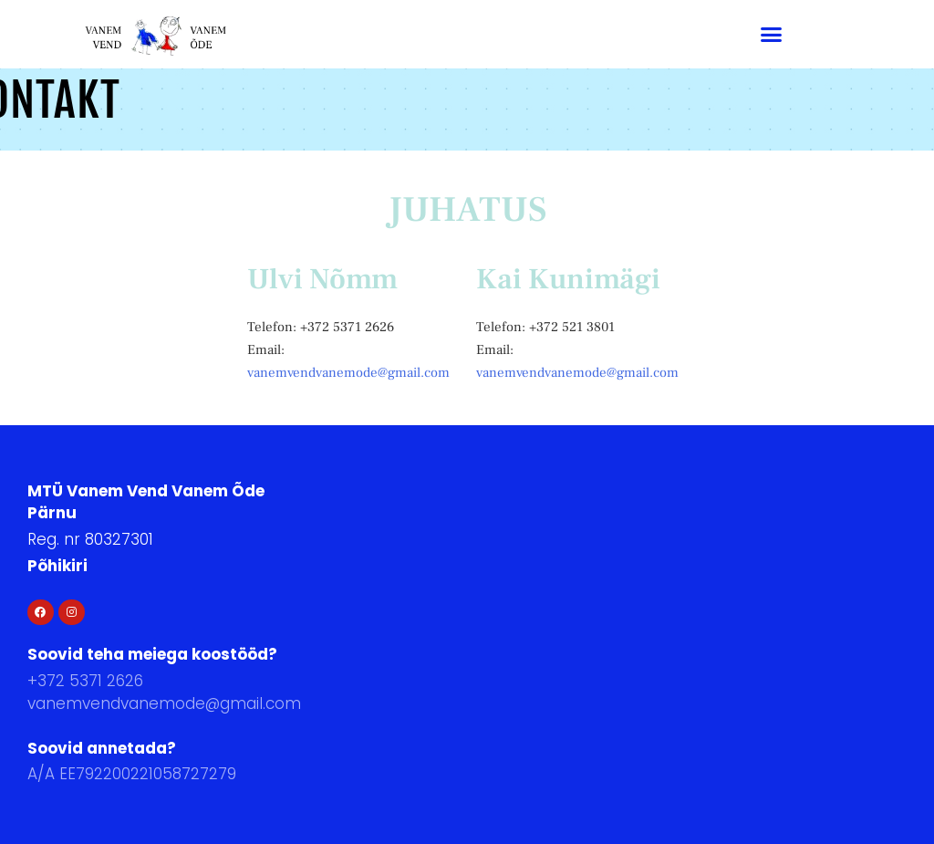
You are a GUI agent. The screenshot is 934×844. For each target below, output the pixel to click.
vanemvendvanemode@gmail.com (348, 372)
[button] (770, 34)
